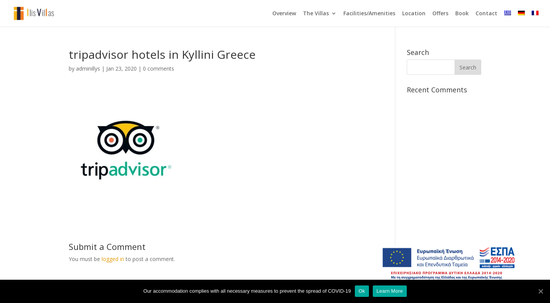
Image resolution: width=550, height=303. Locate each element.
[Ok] (540, 291)
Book (462, 14)
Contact (486, 14)
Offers (440, 14)
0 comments (158, 68)
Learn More (390, 291)
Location (413, 14)
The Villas (316, 14)
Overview (284, 14)
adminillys (88, 68)
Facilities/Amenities (369, 14)
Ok (362, 291)
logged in (113, 259)
